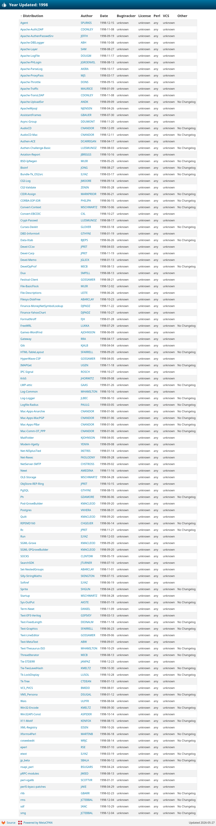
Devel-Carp (27, 253)
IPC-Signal (26, 372)
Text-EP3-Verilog (30, 615)
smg (23, 813)
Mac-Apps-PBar (30, 424)
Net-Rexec (26, 457)
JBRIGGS (86, 154)
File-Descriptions (31, 293)
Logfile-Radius (29, 405)
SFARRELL (87, 352)
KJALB (84, 345)
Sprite (24, 589)
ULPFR (85, 701)
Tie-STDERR (27, 661)
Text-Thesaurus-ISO (32, 648)
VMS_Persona (29, 694)
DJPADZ (85, 306)
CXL (83, 214)
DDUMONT (88, 121)
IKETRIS (85, 451)
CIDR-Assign (28, 194)
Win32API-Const (30, 714)
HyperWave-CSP (30, 358)
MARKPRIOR (88, 194)
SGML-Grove (28, 543)
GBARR (85, 793)
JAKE (83, 787)
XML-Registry (28, 727)
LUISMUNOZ (89, 148)
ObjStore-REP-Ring (32, 484)
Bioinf (24, 168)
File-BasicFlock (29, 286)
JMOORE (86, 181)
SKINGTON (87, 576)
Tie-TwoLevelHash (31, 668)
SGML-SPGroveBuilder (34, 549)
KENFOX (86, 721)
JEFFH (84, 36)
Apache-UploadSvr (32, 102)
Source (8, 823)
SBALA (85, 760)
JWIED (84, 773)
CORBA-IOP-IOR (30, 200)
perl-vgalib (27, 780)
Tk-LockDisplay (29, 675)
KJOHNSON (88, 438)
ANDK (84, 102)
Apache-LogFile (30, 56)
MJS (83, 75)
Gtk (22, 345)
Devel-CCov (27, 247)
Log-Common (29, 391)
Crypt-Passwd (29, 220)
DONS (84, 82)
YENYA (85, 444)
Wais (23, 701)
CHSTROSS (87, 464)
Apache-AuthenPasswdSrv (36, 36)
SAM (84, 49)
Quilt (23, 517)
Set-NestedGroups (32, 569)
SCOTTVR (86, 780)
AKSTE (85, 602)
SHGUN (85, 589)
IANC (84, 806)
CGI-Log (25, 181)
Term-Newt (27, 609)
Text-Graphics (29, 628)
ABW (84, 642)
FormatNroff (28, 319)
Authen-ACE (27, 141)
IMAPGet (26, 365)
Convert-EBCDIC (30, 214)
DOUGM (86, 56)
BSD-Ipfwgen (28, 161)
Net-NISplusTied (30, 451)
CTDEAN (86, 681)
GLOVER (86, 227)
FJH (83, 319)
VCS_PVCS (26, 688)
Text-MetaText (29, 642)
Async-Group (28, 121)
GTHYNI (86, 233)
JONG (84, 168)
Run (22, 536)
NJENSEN (86, 108)
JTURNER (86, 563)
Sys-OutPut (27, 602)
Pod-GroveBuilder (31, 503)
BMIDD (85, 688)
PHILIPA (86, 200)
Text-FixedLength (31, 622)
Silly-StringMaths (31, 576)
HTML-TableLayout (32, 352)
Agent (24, 23)
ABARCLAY (87, 299)
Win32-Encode (29, 707)
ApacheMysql (28, 108)
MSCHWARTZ (89, 207)
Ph (22, 497)
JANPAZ (85, 661)
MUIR (84, 161)
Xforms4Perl (28, 734)
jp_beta (25, 760)
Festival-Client (29, 279)
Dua (23, 273)
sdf (22, 806)
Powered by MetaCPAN (35, 823)
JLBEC (84, 398)
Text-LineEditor (29, 635)
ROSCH (85, 372)
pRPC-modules (29, 773)
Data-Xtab (26, 240)
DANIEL (85, 609)
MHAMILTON (89, 391)
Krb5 (23, 378)
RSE (83, 747)
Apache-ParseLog (31, 69)
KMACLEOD (88, 503)
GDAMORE (87, 497)
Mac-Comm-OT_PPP (32, 431)
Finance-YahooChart (33, 312)
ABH (83, 42)
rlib (22, 793)
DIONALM (87, 622)
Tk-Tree (25, 681)
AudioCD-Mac (29, 135)
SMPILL (85, 273)
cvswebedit (27, 740)
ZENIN (85, 187)
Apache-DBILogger (32, 42)
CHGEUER (87, 523)
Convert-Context (30, 207)
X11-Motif (26, 721)
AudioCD (26, 128)
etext (23, 754)
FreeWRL (26, 326)
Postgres (26, 510)
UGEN (84, 365)
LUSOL (85, 675)
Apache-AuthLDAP (31, 29)
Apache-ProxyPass (32, 75)
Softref (24, 582)
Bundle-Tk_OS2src (31, 174)
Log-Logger (27, 398)
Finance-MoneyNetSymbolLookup (41, 306)
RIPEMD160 (27, 523)
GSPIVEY (86, 615)
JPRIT (84, 247)
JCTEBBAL (87, 800)
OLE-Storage (28, 477)
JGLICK (85, 260)
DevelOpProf (28, 266)
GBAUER (86, 115)
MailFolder (27, 438)
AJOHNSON (88, 332)
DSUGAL (86, 694)
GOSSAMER (88, 279)
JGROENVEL (88, 62)
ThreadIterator (29, 655)
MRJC (84, 740)
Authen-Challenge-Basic (35, 148)
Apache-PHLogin (30, 62)
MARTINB (87, 734)
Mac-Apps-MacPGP (32, 418)
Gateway (25, 339)
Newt (23, 470)
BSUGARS (87, 767)
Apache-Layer (29, 49)
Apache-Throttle (30, 82)
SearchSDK (27, 563)
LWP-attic (26, 385)
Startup (25, 596)
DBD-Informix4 (29, 233)
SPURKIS (86, 23)
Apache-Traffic (29, 89)
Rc (21, 530)
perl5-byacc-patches (33, 787)
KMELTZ (86, 668)
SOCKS (24, 556)
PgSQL (24, 490)
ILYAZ (84, 174)
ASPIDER (86, 714)
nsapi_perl (26, 767)
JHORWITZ (87, 378)
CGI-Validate (28, 187)
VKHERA (86, 510)
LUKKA (85, 326)
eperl (23, 747)
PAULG (85, 405)
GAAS (84, 385)
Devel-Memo (28, 260)
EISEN (84, 727)
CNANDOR (87, 128)
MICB (84, 266)
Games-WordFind (31, 332)
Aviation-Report (30, 154)
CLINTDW (87, 556)
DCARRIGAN (88, 141)
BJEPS (84, 240)
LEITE (84, 293)
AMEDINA (87, 470)
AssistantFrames (30, 115)
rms (22, 800)
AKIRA (85, 69)
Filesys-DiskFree (30, 299)
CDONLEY (87, 29)
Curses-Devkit (29, 227)
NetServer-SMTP (30, 464)
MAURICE (87, 89)
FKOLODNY (88, 457)
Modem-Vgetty (29, 444)
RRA (83, 339)
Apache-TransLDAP (32, 95)
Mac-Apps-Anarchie (32, 411)
